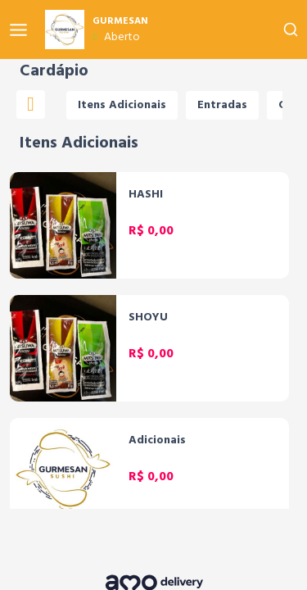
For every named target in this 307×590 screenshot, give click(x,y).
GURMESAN (120, 21)
